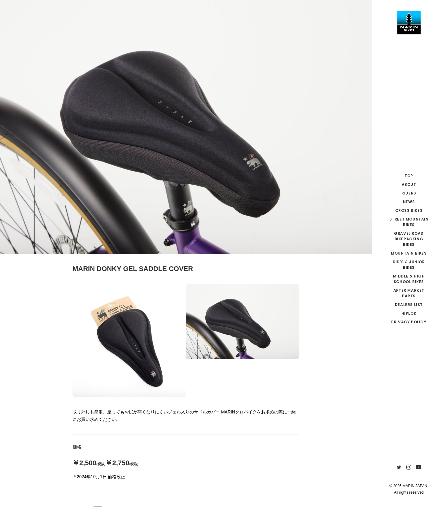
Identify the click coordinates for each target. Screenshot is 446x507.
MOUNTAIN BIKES (408, 253)
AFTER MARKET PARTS (408, 293)
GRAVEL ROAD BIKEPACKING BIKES (409, 239)
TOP (408, 175)
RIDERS (408, 193)
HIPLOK (409, 313)
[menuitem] (409, 176)
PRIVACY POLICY (408, 322)
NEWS (409, 201)
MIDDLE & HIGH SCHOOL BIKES (409, 278)
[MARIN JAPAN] (408, 22)
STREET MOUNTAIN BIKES (409, 221)
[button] (399, 467)
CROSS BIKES (409, 210)
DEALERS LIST (409, 304)
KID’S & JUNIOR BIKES (409, 264)
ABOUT (409, 184)
